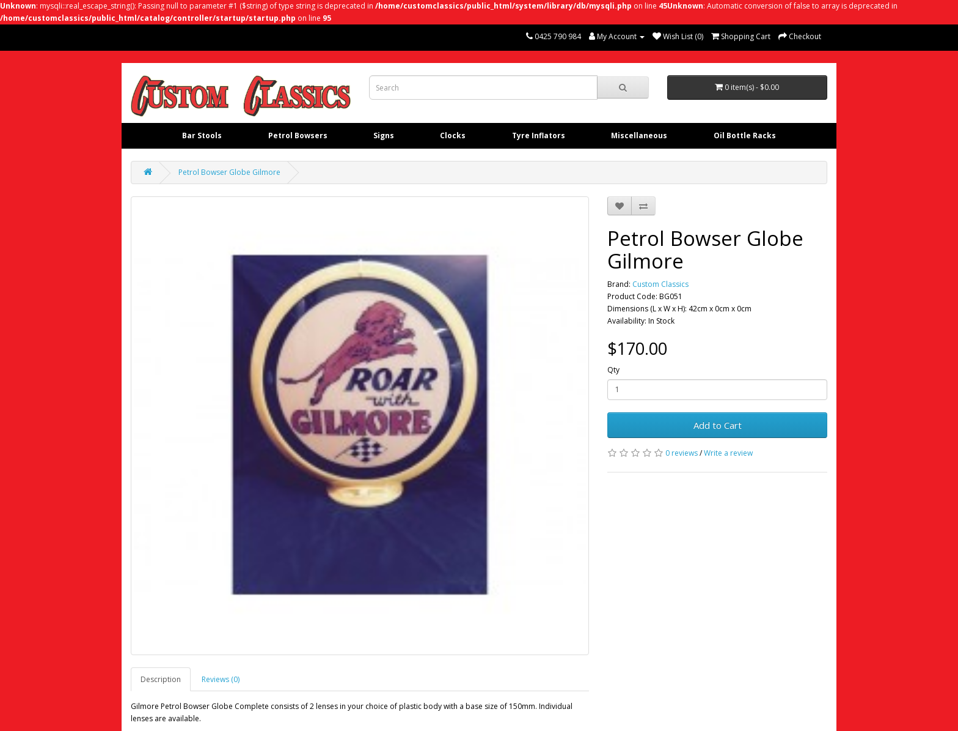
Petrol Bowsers (297, 135)
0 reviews (681, 453)
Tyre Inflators (538, 135)
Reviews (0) (221, 679)
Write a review (728, 453)
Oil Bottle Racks (745, 135)
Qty (613, 370)
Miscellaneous (639, 135)
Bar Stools (202, 135)
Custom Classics (660, 284)
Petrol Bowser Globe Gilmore (229, 172)
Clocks (453, 135)
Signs (383, 135)
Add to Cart (717, 425)
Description (161, 679)
